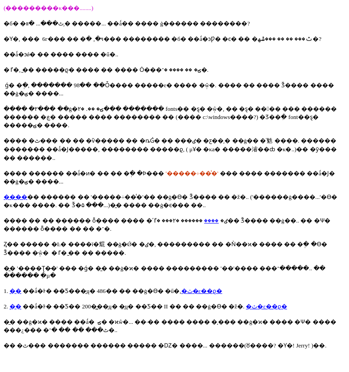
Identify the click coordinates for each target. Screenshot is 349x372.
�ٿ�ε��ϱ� (201, 291)
